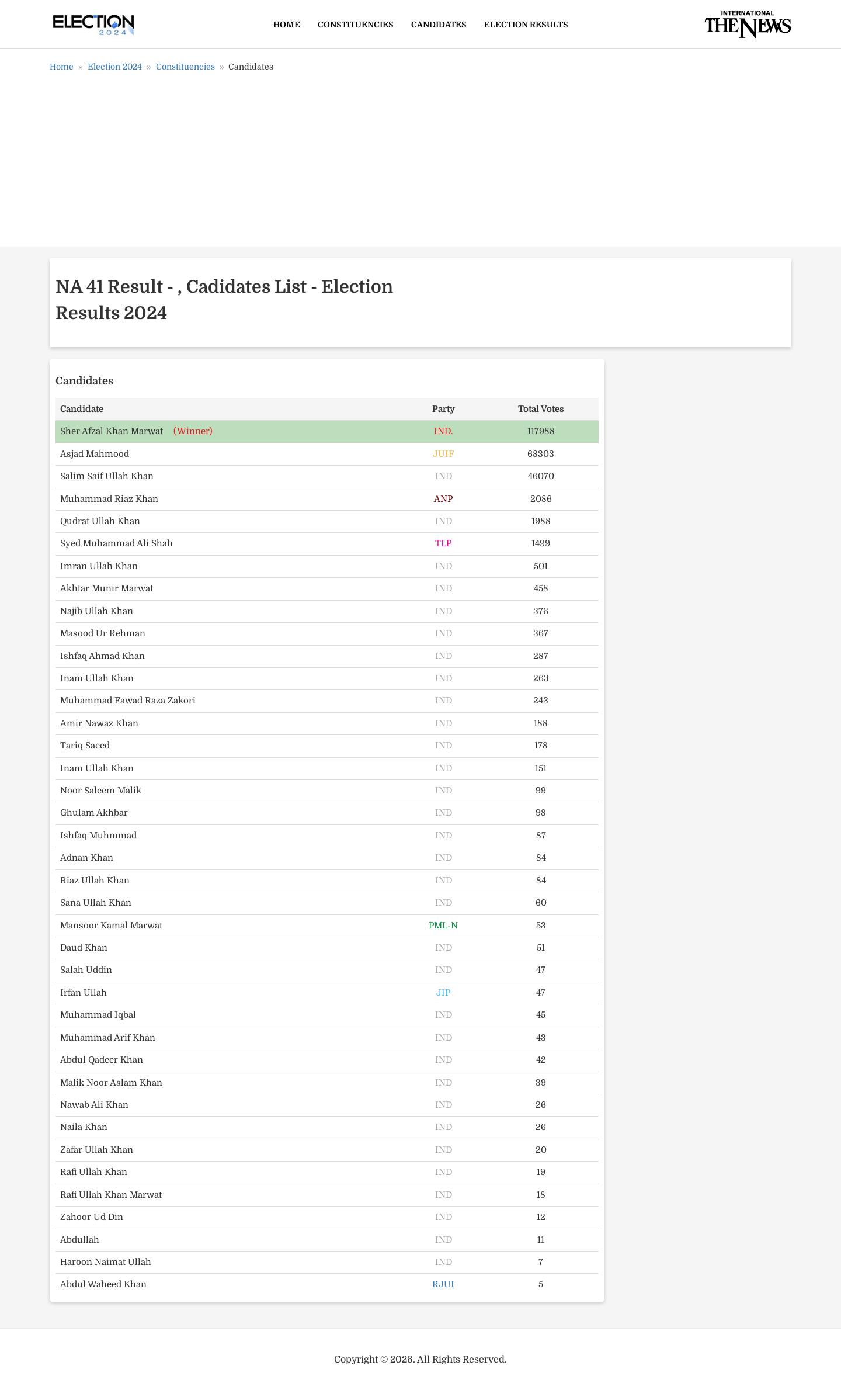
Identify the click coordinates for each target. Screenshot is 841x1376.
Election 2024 (115, 66)
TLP (443, 543)
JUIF (443, 454)
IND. (443, 431)
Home (286, 24)
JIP (443, 992)
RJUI (443, 1284)
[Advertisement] (420, 164)
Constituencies (356, 24)
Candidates (439, 24)
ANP (443, 499)
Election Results (526, 24)
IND (443, 476)
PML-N (443, 925)
